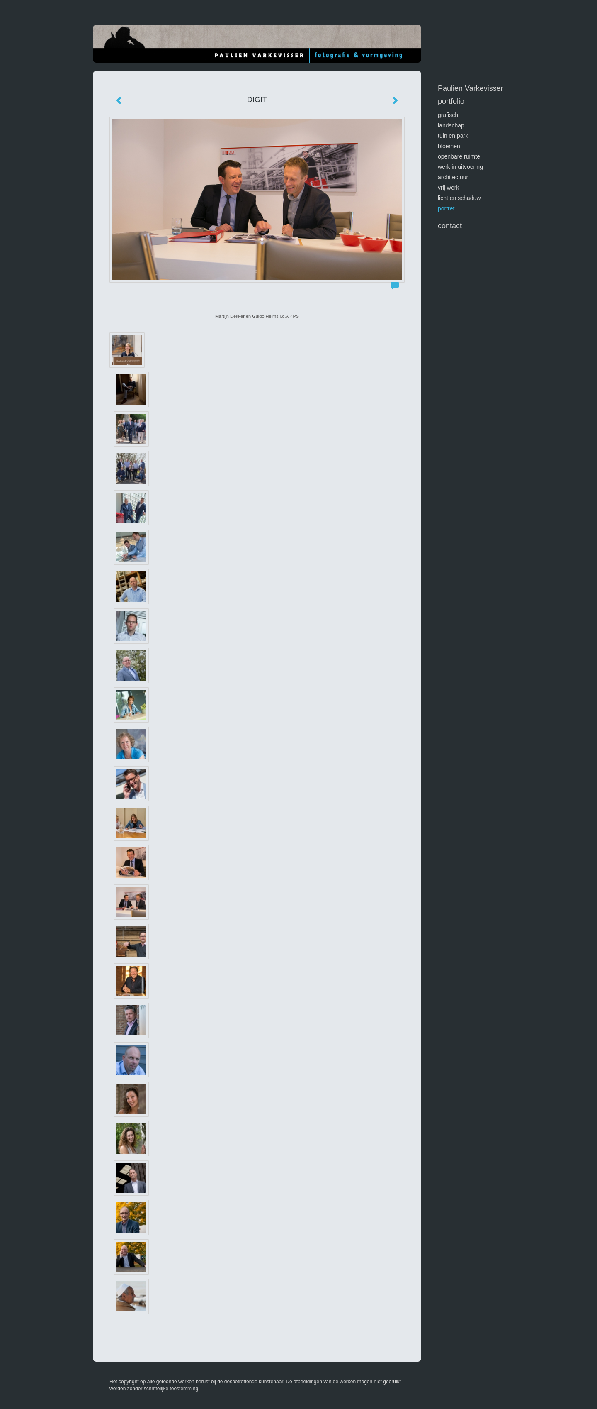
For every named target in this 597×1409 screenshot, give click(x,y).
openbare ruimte (459, 156)
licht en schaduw (459, 198)
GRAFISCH (448, 115)
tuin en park (453, 135)
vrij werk (448, 187)
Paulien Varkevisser (470, 88)
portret (446, 208)
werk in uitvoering (460, 167)
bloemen (449, 146)
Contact (450, 226)
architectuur (453, 177)
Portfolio (451, 101)
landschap (451, 125)
